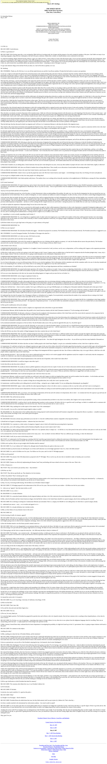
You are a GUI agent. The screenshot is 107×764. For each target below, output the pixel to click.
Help (64, 749)
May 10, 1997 (53, 725)
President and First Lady (45, 745)
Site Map (53, 756)
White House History (46, 749)
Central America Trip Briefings (53, 722)
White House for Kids (67, 748)
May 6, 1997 (53, 738)
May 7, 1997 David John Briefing (53, 736)
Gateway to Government (40, 748)
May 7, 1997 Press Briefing (53, 733)
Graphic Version (53, 759)
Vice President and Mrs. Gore (60, 745)
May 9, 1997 (53, 727)
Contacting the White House (54, 748)
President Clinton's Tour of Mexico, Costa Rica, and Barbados (53, 718)
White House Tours (58, 749)
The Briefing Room (59, 747)
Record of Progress (48, 747)
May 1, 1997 (53, 741)
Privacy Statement (53, 751)
